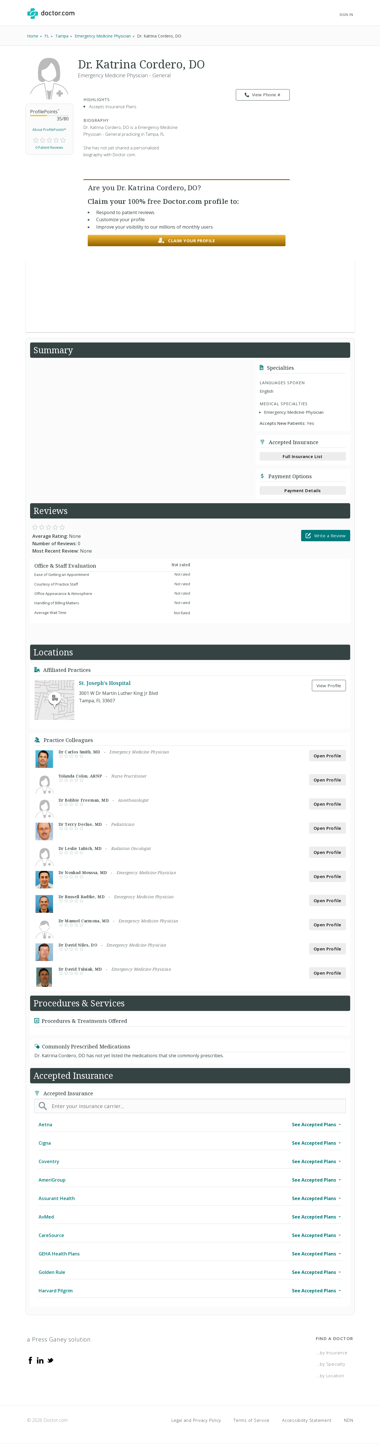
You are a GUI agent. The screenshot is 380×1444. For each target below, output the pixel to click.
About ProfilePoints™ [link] (49, 129)
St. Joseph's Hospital (105, 683)
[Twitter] (50, 1359)
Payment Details (302, 490)
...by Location (330, 1375)
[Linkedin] (40, 1359)
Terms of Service (252, 1420)
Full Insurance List (303, 456)
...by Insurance (331, 1352)
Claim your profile (186, 241)
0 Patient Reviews (49, 147)
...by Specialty (330, 1364)
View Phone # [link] (263, 95)
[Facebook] (30, 1359)
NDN (348, 1420)
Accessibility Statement (306, 1420)
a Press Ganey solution (59, 1339)
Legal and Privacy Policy (196, 1420)
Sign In (346, 14)
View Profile (328, 685)
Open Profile (327, 755)
